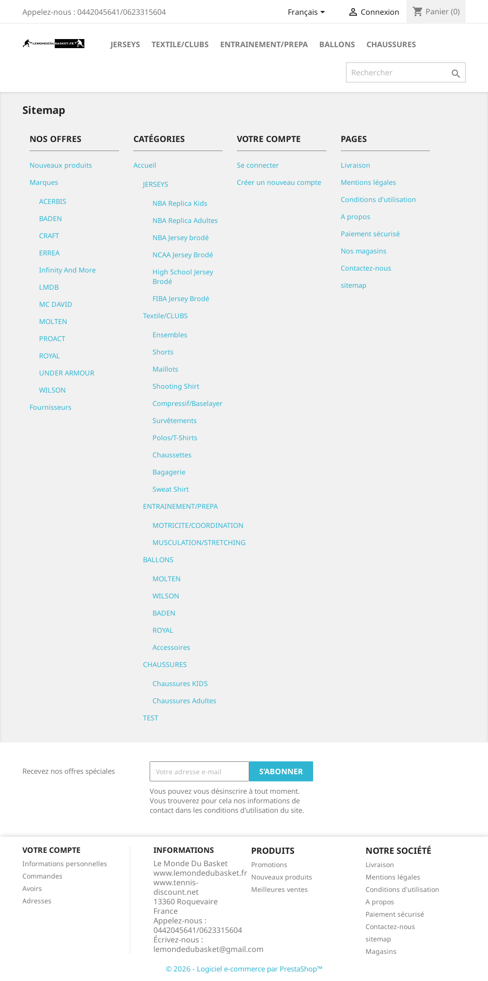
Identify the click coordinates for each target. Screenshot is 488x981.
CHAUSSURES (391, 44)
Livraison (355, 165)
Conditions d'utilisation (378, 199)
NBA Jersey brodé (180, 237)
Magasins (381, 951)
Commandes (42, 875)
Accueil (144, 165)
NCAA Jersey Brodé (182, 254)
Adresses (36, 900)
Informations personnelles (64, 863)
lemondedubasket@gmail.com (208, 949)
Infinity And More (67, 269)
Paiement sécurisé (370, 233)
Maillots (165, 369)
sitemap (353, 285)
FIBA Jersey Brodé (180, 298)
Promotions (269, 864)
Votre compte (51, 850)
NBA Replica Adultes (185, 220)
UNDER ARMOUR (66, 372)
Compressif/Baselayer (187, 403)
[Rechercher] (406, 72)
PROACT (52, 338)
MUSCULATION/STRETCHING (198, 542)
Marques (44, 182)
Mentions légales (368, 182)
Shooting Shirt (175, 386)
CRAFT (49, 235)
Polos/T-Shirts (174, 437)
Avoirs (32, 888)
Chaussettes (172, 454)
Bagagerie (168, 471)
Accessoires (171, 647)
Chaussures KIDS (180, 683)
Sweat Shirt (170, 489)
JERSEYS (125, 44)
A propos (355, 216)
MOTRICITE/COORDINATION (198, 525)
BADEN (50, 218)
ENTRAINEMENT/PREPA (264, 44)
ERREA (49, 252)
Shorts (162, 351)
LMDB (49, 287)
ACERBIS (52, 201)
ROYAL (49, 355)
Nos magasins (363, 250)
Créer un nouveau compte (279, 182)
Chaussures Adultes (184, 700)
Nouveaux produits (61, 165)
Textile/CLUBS (180, 44)
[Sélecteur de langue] (308, 13)
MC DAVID (55, 304)
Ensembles (169, 334)
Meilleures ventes (279, 889)
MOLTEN (53, 321)
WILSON (52, 389)
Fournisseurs (50, 407)
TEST (150, 717)
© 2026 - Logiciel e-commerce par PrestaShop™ (244, 968)
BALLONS (337, 44)
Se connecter (258, 165)
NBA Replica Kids (179, 203)
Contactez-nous (366, 268)
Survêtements (174, 420)
